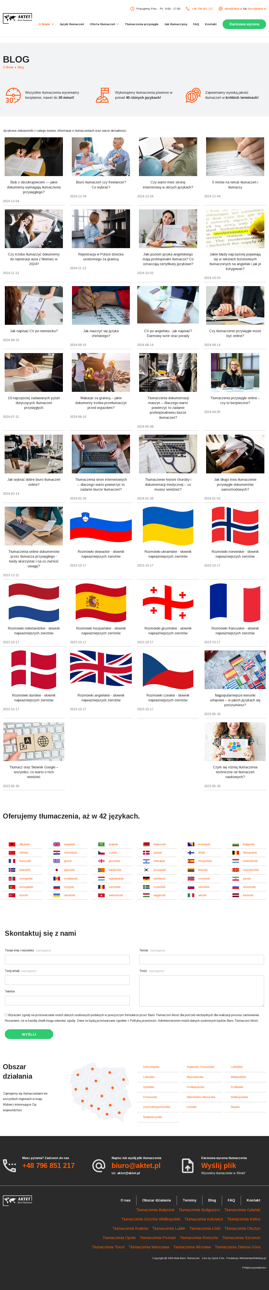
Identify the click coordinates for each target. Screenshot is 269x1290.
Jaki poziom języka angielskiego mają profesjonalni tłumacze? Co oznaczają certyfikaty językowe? (168, 259)
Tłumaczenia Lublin (168, 1228)
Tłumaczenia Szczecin (241, 1238)
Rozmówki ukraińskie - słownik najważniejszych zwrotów (168, 554)
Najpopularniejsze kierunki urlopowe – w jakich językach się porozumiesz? (235, 700)
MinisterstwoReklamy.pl (253, 1258)
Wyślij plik (218, 1166)
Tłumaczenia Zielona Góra (237, 1247)
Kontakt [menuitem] (211, 24)
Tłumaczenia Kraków (130, 1228)
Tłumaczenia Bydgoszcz (199, 1210)
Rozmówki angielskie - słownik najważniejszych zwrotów (101, 697)
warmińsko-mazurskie (201, 1097)
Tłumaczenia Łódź (204, 1228)
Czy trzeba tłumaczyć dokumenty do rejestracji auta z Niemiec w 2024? (34, 259)
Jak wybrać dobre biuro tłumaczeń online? (33, 482)
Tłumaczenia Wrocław (192, 1247)
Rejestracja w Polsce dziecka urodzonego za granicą (100, 256)
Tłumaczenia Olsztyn (242, 1228)
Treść (151, 971)
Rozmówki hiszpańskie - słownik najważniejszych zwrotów (101, 630)
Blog (21, 67)
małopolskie (238, 1076)
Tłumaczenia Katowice (203, 1219)
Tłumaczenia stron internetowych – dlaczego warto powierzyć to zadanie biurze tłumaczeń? (101, 484)
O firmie (8, 67)
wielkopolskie (239, 1097)
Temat (152, 950)
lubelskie (237, 1066)
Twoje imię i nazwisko (28, 950)
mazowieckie (195, 1076)
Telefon (10, 991)
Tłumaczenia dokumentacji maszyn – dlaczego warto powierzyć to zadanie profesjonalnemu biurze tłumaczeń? (168, 408)
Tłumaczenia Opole (119, 1238)
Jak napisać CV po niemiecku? (34, 331)
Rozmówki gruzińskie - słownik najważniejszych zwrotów (168, 630)
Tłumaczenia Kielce (243, 1219)
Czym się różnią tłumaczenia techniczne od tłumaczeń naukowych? (235, 772)
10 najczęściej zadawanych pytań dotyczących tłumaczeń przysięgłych (34, 403)
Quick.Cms (218, 1258)
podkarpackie (195, 1087)
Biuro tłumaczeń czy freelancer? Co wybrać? (101, 184)
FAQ (231, 1200)
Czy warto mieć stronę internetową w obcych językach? (168, 184)
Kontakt (253, 1200)
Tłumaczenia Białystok (155, 1210)
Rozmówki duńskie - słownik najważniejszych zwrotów (34, 697)
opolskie (148, 1087)
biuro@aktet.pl (257, 8)
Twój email (20, 971)
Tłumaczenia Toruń (108, 1247)
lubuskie (148, 1076)
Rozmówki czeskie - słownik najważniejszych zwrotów (167, 697)
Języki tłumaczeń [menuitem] (72, 24)
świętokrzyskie (152, 1117)
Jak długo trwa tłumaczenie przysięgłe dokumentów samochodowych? (235, 484)
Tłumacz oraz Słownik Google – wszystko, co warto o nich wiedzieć (33, 772)
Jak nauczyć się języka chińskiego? (101, 333)
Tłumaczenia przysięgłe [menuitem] (141, 24)
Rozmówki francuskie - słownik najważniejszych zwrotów (235, 630)
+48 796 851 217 (202, 8)
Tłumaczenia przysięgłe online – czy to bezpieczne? (235, 400)
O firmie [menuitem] (44, 24)
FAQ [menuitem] (196, 24)
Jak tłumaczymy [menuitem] (175, 24)
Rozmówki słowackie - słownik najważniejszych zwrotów (101, 554)
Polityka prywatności (254, 1267)
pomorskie (150, 1097)
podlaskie (237, 1087)
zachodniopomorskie (156, 1107)
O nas (125, 1200)
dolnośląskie (151, 1066)
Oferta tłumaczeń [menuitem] (102, 24)
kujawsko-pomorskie (200, 1066)
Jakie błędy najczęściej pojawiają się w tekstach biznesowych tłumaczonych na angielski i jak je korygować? (235, 261)
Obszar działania (156, 1200)
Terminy (189, 1200)
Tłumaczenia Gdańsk (242, 1210)
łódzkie (192, 1107)
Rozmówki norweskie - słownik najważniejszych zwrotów (235, 554)
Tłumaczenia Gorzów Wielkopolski (150, 1219)
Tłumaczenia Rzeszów (199, 1238)
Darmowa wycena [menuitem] (244, 24)
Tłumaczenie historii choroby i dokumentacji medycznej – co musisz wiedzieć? (168, 484)
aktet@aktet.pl (233, 8)
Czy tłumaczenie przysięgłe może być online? (235, 333)
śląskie (235, 1107)
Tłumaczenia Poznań (158, 1238)
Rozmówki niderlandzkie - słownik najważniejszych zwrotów (34, 630)
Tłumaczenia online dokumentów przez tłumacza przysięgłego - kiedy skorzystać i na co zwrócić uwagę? (33, 559)
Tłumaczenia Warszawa (149, 1247)
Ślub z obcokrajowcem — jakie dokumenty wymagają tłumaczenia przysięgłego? (34, 187)
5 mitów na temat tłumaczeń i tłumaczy (235, 184)
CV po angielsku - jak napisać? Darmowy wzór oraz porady (168, 333)
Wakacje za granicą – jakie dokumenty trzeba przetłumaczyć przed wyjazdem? (101, 403)
